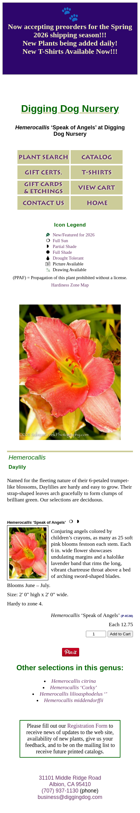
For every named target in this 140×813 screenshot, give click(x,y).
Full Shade (62, 252)
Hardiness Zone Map (70, 285)
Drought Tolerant (68, 258)
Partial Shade (64, 246)
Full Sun (60, 240)
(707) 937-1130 (60, 791)
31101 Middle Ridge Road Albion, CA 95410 (70, 781)
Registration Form (87, 726)
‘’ (74, 694)
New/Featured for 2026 (73, 234)
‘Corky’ (73, 687)
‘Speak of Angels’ (36, 522)
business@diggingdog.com (70, 797)
